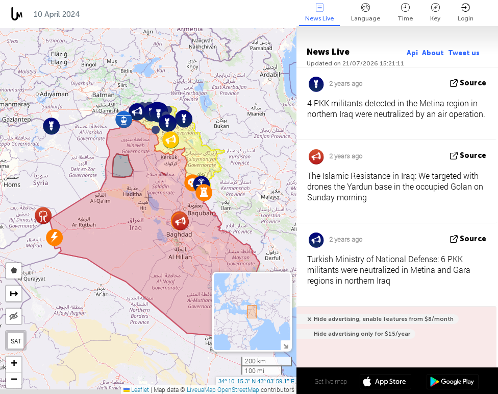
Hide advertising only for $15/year (362, 334)
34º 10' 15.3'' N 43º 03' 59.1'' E (256, 381)
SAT (16, 341)
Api (412, 53)
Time (405, 12)
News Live (319, 12)
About (433, 53)
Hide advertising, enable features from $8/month (384, 319)
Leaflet (136, 389)
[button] (156, 130)
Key (435, 12)
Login (466, 12)
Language (365, 12)
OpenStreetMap (238, 389)
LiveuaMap (201, 389)
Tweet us (464, 53)
